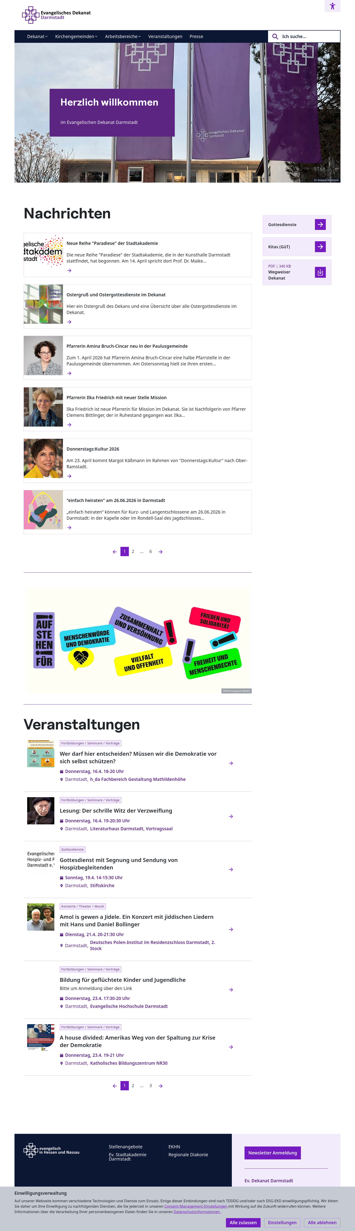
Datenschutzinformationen (197, 1211)
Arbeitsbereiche (121, 36)
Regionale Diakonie (188, 1155)
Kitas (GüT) (279, 246)
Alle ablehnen (322, 1223)
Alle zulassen (243, 1223)
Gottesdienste (282, 224)
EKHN (174, 1147)
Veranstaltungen (165, 36)
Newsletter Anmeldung (272, 1153)
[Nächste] (160, 551)
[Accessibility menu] (333, 6)
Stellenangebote (126, 1147)
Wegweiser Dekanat (279, 275)
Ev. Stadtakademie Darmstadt (127, 1157)
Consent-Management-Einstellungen (196, 1206)
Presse (196, 36)
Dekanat (35, 36)
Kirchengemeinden (74, 36)
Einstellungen (282, 1223)
